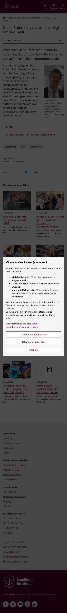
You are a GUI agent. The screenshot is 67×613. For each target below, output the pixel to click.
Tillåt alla (33, 349)
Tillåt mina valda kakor (33, 342)
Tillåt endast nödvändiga (34, 334)
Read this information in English (22, 327)
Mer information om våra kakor (21, 323)
